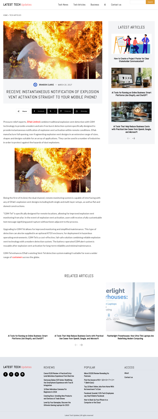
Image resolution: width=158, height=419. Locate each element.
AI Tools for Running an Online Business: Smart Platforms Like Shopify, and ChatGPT (131, 94)
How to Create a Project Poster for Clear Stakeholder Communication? (131, 60)
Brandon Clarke (46, 85)
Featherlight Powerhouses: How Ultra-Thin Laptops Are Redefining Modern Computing (130, 337)
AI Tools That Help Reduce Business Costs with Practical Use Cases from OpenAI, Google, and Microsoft (131, 129)
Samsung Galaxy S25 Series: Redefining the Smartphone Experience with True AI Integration (58, 383)
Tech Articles (15, 15)
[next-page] (133, 138)
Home (5, 15)
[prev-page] (129, 138)
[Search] (150, 2)
